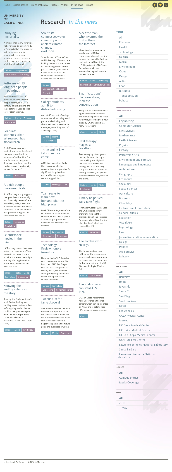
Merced (123, 320)
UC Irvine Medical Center (134, 330)
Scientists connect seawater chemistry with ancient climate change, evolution (53, 42)
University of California (14, 462)
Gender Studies (128, 213)
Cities (122, 71)
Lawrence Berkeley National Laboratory (143, 344)
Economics (19, 222)
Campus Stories (128, 377)
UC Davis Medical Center (134, 325)
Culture (8, 70)
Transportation (21, 70)
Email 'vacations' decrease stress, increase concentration (90, 99)
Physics (123, 145)
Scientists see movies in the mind (13, 238)
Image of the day (39, 4)
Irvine (122, 281)
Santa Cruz (126, 291)
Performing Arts (129, 154)
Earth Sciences (128, 140)
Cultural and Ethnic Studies (135, 208)
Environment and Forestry (54, 89)
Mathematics (127, 135)
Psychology (25, 74)
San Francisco (127, 301)
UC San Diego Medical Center (137, 335)
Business (124, 90)
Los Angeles (126, 310)
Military (124, 256)
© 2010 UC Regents (36, 462)
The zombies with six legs (90, 243)
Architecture (127, 169)
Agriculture (126, 193)
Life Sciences (10, 74)
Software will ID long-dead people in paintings (15, 87)
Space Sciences (128, 188)
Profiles (55, 4)
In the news (77, 4)
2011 (122, 403)
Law (65, 184)
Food (122, 86)
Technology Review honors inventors (51, 248)
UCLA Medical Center (132, 315)
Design (18, 118)
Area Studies (48, 236)
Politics (123, 100)
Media (26, 273)
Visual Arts (10, 122)
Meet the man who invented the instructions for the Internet (91, 38)
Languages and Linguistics (135, 164)
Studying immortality (11, 35)
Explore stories (20, 4)
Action (123, 81)
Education (125, 42)
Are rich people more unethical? (14, 186)
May (124, 407)
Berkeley (124, 277)
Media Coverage (129, 382)
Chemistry (47, 93)
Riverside (124, 286)
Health (18, 273)
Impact (89, 4)
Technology (29, 118)
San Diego (125, 296)
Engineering (23, 277)
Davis (122, 306)
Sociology (56, 184)
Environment (57, 232)
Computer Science (64, 290)
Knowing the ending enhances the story (15, 289)
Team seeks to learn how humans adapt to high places (52, 198)
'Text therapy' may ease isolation (88, 144)
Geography (62, 236)
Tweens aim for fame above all (51, 300)
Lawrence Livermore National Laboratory (135, 356)
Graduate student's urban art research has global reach (14, 136)
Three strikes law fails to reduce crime (52, 153)
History (123, 150)
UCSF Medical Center (132, 339)
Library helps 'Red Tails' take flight (91, 199)
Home (7, 4)
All (120, 37)
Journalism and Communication (138, 237)
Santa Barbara (127, 349)
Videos (64, 4)
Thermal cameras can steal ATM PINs (90, 288)
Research (53, 23)
